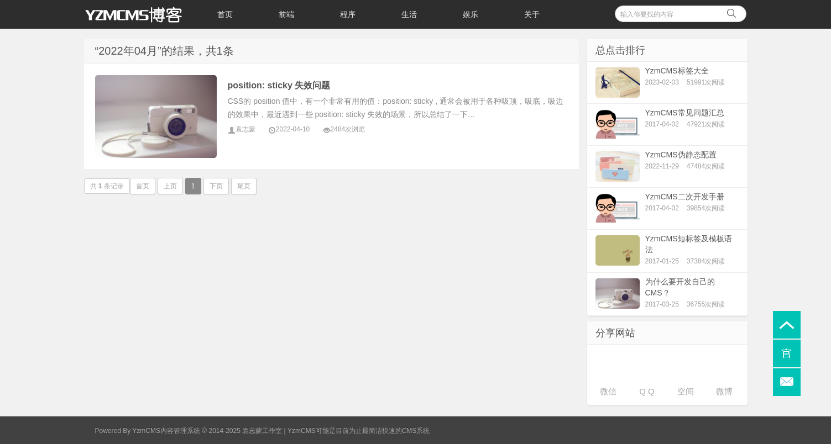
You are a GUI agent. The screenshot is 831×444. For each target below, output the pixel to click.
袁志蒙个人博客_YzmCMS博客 (139, 14)
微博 (724, 391)
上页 (170, 186)
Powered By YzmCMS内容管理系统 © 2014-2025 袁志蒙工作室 (189, 431)
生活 (409, 14)
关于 (532, 14)
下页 (216, 186)
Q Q (647, 391)
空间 (685, 391)
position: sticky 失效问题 (279, 85)
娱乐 (470, 14)
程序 (348, 14)
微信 (608, 391)
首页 (225, 14)
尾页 (243, 186)
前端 (286, 14)
